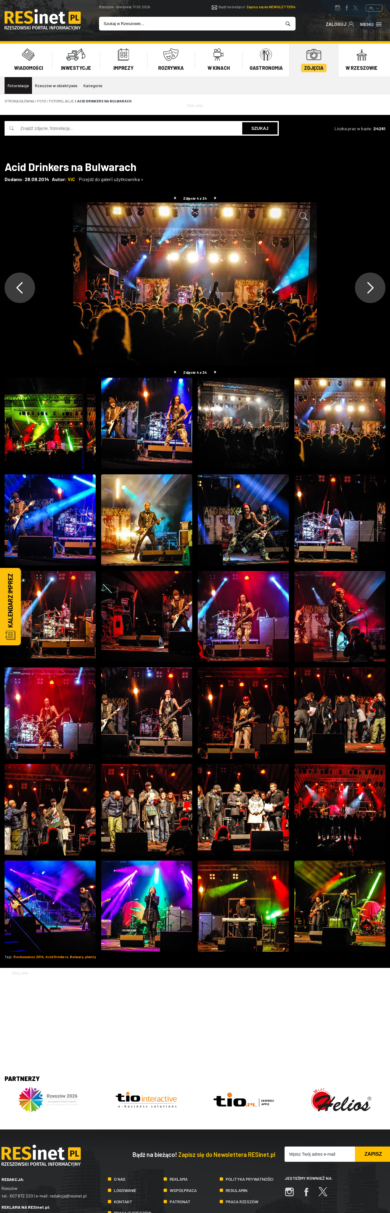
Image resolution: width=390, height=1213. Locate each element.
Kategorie (92, 85)
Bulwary (76, 956)
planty (90, 956)
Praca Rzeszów (242, 1201)
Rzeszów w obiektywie (56, 85)
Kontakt (123, 1201)
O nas (120, 1179)
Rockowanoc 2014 (28, 956)
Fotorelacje (18, 85)
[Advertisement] (195, 1019)
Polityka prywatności (249, 1179)
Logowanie (125, 1190)
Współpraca (183, 1190)
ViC (71, 179)
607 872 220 (21, 1195)
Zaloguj (340, 24)
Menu (371, 24)
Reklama (179, 1179)
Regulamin (236, 1190)
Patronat (180, 1201)
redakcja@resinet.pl (68, 1195)
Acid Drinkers (56, 956)
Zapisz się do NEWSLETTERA (271, 7)
